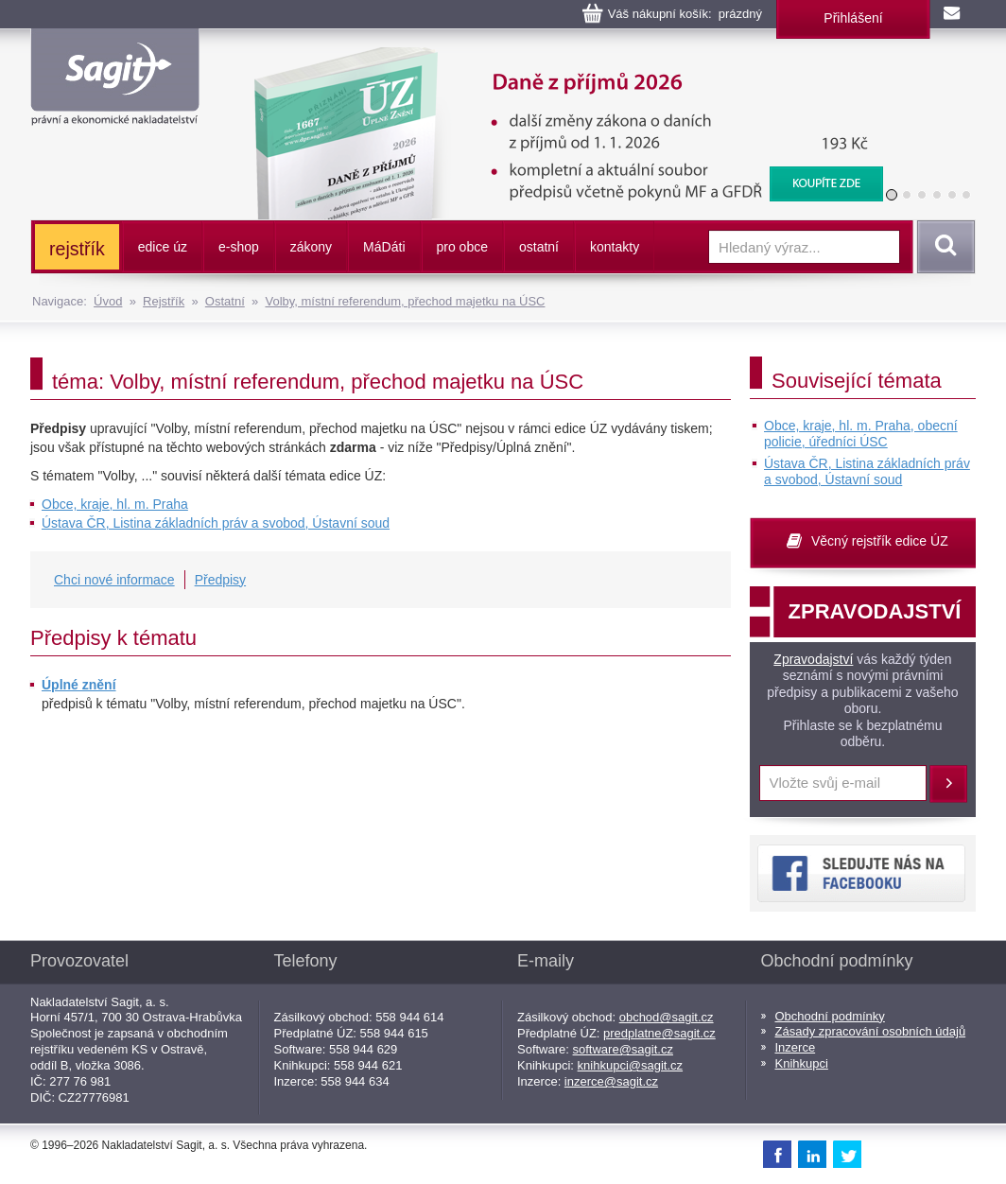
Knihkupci (801, 1063)
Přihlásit (948, 784)
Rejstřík (163, 301)
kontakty (614, 246)
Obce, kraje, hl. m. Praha (115, 504)
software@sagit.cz (623, 1049)
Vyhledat (942, 246)
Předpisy (220, 579)
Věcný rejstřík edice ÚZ (879, 540)
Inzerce (795, 1047)
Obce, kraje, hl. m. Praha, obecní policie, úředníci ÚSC (861, 434)
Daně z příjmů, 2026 (556, 56)
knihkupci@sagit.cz (630, 1065)
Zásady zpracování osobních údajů (870, 1031)
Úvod (108, 301)
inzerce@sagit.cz (611, 1081)
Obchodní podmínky (830, 1016)
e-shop (238, 246)
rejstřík (77, 248)
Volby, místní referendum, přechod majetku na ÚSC (405, 301)
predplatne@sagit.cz (659, 1033)
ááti (384, 246)
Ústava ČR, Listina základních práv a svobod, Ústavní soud (216, 523)
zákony (311, 246)
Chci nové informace (114, 579)
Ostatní (225, 301)
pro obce (462, 246)
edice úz (162, 246)
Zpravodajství (813, 659)
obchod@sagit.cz (666, 1017)
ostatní (539, 246)
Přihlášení (853, 18)
